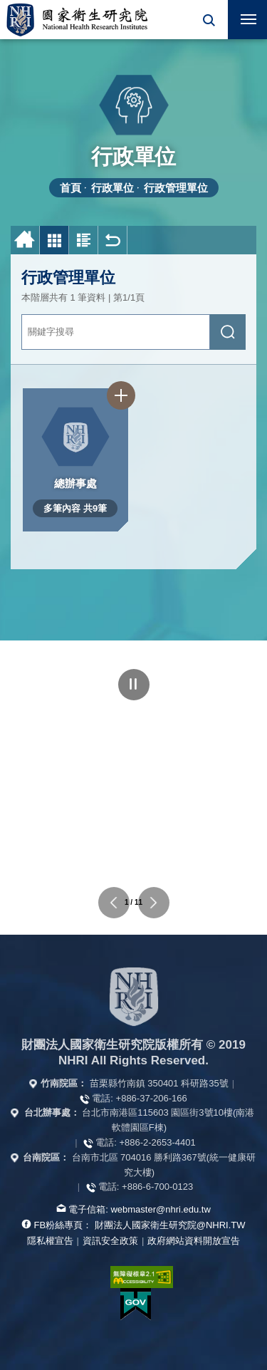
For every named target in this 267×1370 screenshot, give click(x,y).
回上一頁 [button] (112, 240)
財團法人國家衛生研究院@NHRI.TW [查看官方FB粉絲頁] (170, 1225)
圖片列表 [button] (54, 240)
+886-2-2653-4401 (157, 1142)
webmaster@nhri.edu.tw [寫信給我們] (160, 1209)
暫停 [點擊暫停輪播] (134, 684)
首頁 (70, 187)
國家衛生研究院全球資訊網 (77, 19)
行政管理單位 (176, 187)
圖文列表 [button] (83, 240)
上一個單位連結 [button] (114, 902)
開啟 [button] (208, 19)
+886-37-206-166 (151, 1098)
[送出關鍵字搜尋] (228, 332)
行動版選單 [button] (242, 15)
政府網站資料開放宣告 (193, 1240)
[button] (208, 19)
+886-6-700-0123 (157, 1186)
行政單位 (112, 187)
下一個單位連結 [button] (153, 902)
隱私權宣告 (50, 1240)
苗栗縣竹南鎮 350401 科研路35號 (159, 1083)
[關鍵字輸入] (115, 332)
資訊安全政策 (110, 1240)
